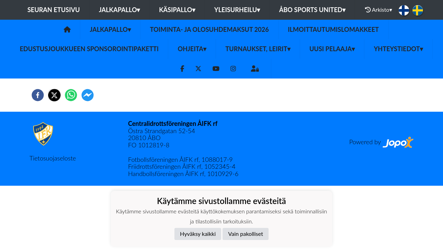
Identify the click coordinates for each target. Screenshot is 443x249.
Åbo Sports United (312, 9)
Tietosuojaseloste (52, 158)
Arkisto (378, 10)
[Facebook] (182, 69)
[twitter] (54, 95)
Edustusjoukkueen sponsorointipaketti (89, 49)
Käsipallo (177, 9)
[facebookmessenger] (87, 95)
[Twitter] (198, 69)
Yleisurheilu (237, 9)
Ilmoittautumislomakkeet (333, 29)
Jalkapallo (119, 9)
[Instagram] (233, 69)
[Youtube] (216, 69)
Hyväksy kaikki (198, 233)
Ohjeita (192, 49)
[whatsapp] (71, 95)
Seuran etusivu (53, 9)
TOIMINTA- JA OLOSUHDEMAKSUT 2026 (209, 29)
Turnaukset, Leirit (257, 49)
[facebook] (37, 95)
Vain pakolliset (245, 233)
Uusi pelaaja (332, 49)
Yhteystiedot (398, 49)
